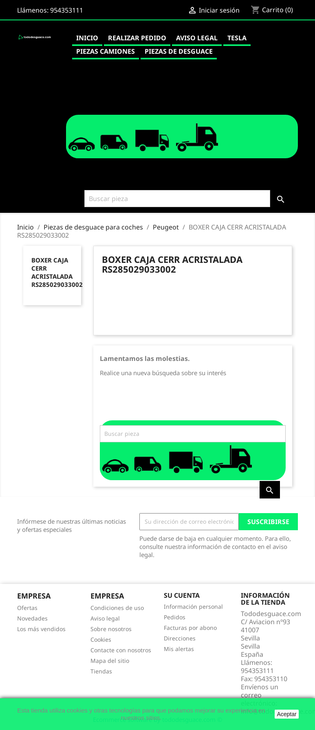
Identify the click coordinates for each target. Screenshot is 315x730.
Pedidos (174, 617)
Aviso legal (197, 37)
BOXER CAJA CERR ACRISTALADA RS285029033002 (57, 272)
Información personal (193, 606)
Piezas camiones (105, 51)
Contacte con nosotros (120, 650)
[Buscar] (177, 198)
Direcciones (180, 638)
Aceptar (286, 714)
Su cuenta (182, 595)
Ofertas (27, 608)
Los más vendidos (41, 629)
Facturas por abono (190, 628)
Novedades (32, 618)
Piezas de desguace (179, 51)
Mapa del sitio (109, 660)
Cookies (100, 639)
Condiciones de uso (117, 608)
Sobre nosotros (111, 629)
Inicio (87, 37)
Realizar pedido (137, 37)
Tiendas (101, 671)
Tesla (237, 37)
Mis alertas (179, 649)
